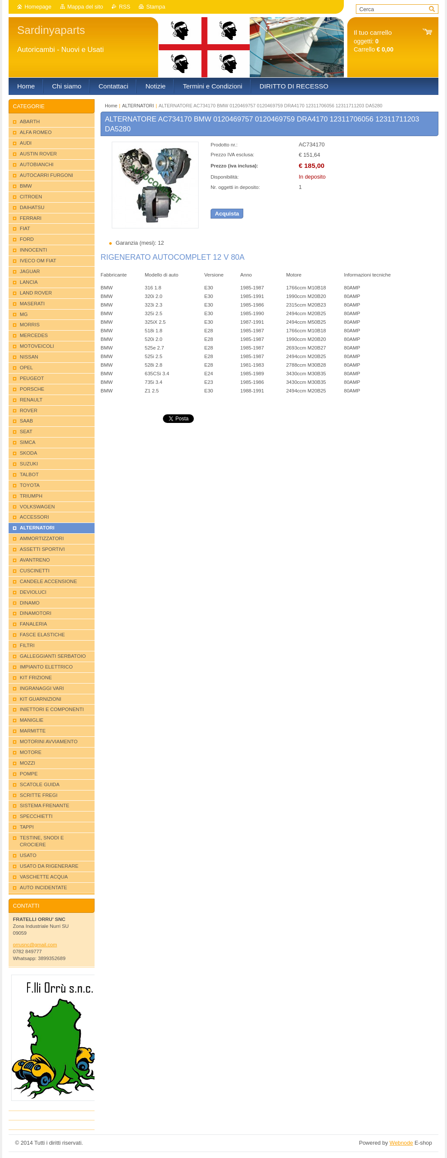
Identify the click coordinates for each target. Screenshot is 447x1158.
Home (111, 105)
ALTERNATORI (138, 105)
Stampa (155, 6)
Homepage (38, 6)
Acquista (227, 213)
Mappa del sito (85, 6)
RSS (124, 6)
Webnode (401, 1143)
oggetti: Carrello (373, 41)
